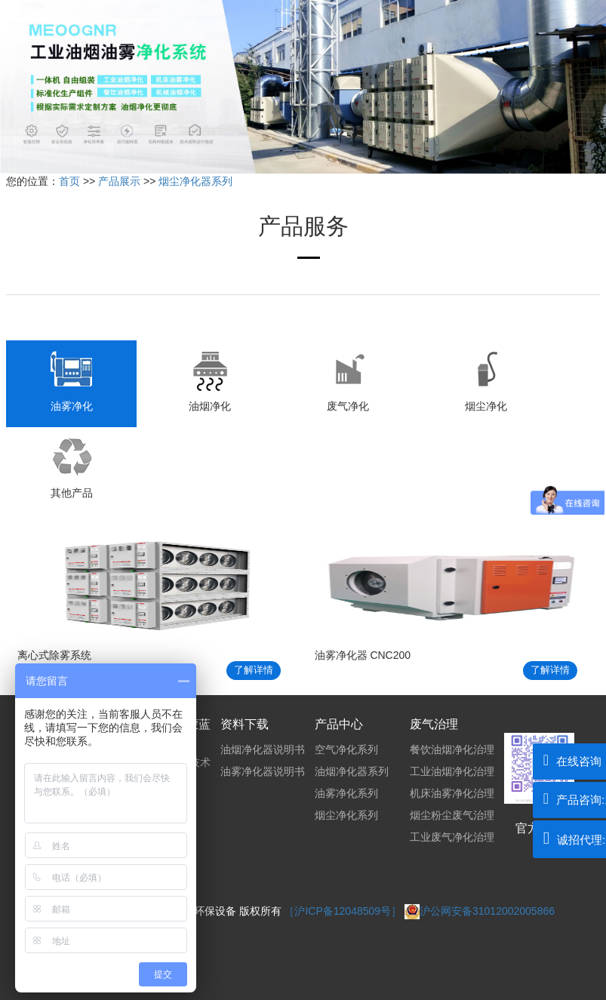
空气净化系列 (346, 749)
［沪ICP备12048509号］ (344, 911)
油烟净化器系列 (352, 771)
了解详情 (253, 669)
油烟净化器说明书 (262, 749)
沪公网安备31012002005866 (480, 911)
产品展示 (119, 181)
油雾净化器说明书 (262, 771)
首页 (69, 181)
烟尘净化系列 (346, 815)
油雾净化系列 (346, 793)
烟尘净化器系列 (195, 181)
